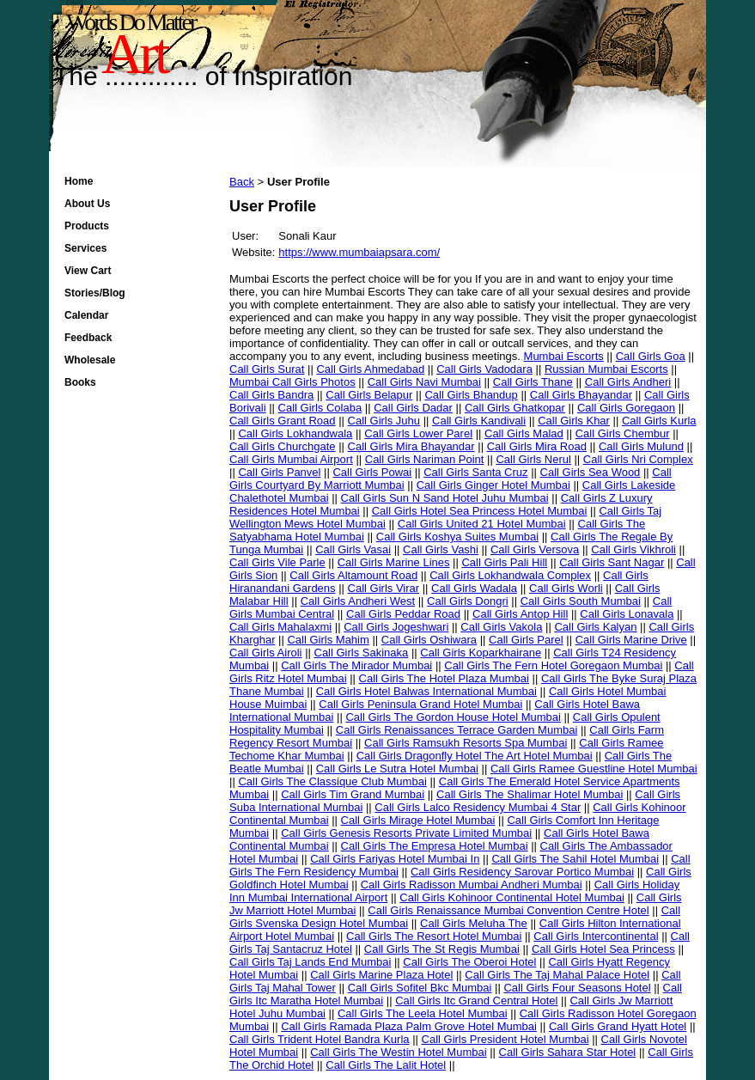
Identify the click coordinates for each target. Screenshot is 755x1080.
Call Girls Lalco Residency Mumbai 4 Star (477, 807)
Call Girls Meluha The (473, 923)
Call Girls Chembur (622, 433)
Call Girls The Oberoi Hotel (469, 961)
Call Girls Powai (371, 472)
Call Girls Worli (566, 588)
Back (241, 181)
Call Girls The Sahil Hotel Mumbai (575, 858)
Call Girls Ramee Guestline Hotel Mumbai (593, 768)
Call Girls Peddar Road (403, 613)
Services (85, 248)
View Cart (87, 271)
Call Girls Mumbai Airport (291, 459)
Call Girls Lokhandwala (295, 433)
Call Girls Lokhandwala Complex (510, 575)
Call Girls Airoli (265, 652)
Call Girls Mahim (327, 639)
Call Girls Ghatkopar (515, 407)
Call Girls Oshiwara (429, 639)
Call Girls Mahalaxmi (280, 626)
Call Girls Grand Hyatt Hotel (617, 1026)
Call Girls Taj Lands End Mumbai (310, 961)
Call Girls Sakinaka (361, 652)
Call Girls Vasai (353, 549)
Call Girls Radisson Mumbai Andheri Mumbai (471, 884)
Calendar (86, 315)
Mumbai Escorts (564, 356)
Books (80, 382)
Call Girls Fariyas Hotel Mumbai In (394, 858)
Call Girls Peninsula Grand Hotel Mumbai (420, 704)
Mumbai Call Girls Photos (292, 381)
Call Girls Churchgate (282, 446)
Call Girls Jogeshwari (396, 626)
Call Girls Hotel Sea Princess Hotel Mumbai (480, 510)
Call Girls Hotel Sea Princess (603, 949)
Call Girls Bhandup (470, 394)
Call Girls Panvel (279, 472)
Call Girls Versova (534, 549)
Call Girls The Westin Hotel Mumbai (398, 1052)
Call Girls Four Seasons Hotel (576, 987)
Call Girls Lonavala (626, 613)
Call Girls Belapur (369, 394)
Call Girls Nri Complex (638, 459)
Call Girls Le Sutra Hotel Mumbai (397, 768)
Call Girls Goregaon (626, 407)
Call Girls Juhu (384, 420)
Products (86, 226)
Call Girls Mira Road (537, 446)
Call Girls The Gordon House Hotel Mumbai (452, 717)
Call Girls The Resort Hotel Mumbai (433, 936)
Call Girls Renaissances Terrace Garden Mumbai (457, 729)
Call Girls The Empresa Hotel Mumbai (434, 845)
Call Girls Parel (526, 639)
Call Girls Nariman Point (424, 459)
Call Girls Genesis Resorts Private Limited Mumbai (406, 833)
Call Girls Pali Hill (504, 562)
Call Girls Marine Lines (394, 562)
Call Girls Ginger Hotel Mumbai (493, 485)
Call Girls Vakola (501, 626)
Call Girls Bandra (271, 394)
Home (78, 181)
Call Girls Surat (266, 369)
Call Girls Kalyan (595, 626)
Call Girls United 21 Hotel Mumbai (482, 523)
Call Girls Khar (574, 420)
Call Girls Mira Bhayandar (411, 446)
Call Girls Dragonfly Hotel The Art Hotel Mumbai (474, 755)
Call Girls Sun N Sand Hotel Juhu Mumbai (445, 497)
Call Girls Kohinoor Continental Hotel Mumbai (511, 897)
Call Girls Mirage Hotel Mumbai (418, 820)
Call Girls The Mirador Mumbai (356, 665)
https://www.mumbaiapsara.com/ (359, 252)
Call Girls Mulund (641, 446)
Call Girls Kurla (659, 420)
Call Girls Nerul (533, 459)
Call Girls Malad (523, 433)
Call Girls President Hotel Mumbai (505, 1039)
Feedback (88, 338)
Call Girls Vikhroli (633, 549)
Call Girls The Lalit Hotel (386, 1065)
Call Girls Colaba (320, 407)
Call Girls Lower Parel (418, 433)
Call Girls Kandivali (479, 420)
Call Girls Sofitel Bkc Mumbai (420, 987)
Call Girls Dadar (413, 407)
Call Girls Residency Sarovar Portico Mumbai (522, 871)
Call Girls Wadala (474, 588)
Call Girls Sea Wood (590, 472)
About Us (87, 204)
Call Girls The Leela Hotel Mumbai (423, 1013)
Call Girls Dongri (467, 601)
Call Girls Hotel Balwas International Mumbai (426, 691)
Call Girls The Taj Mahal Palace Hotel (557, 974)
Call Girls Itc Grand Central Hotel (476, 1000)
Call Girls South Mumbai (581, 601)
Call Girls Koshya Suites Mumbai (457, 536)
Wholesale (89, 360)
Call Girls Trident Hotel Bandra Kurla (319, 1039)
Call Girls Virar (384, 588)
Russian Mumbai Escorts (606, 369)
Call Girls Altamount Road (353, 575)
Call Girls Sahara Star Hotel (567, 1052)
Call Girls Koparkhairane (480, 652)
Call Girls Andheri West (358, 601)
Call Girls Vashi (440, 549)
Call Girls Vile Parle (277, 562)
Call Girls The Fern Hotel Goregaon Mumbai (553, 665)
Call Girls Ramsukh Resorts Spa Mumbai (465, 742)
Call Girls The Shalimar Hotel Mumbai (529, 794)
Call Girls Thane (533, 381)
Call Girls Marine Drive (631, 639)
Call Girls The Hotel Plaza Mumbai (444, 678)
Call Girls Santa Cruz (475, 472)
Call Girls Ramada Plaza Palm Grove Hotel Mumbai (409, 1026)
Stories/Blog (94, 293)
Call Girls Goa (650, 356)
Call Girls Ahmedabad (370, 369)
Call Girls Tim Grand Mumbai (352, 794)
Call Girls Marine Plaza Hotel (381, 974)
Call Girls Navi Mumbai (424, 381)
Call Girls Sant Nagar (611, 562)
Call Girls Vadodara (484, 369)
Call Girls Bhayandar (581, 394)
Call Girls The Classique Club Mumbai (332, 781)
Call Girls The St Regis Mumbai (442, 949)
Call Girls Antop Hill (520, 613)
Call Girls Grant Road (282, 420)
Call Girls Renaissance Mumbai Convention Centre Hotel (508, 910)
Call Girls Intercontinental (595, 936)
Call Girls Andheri (628, 381)
